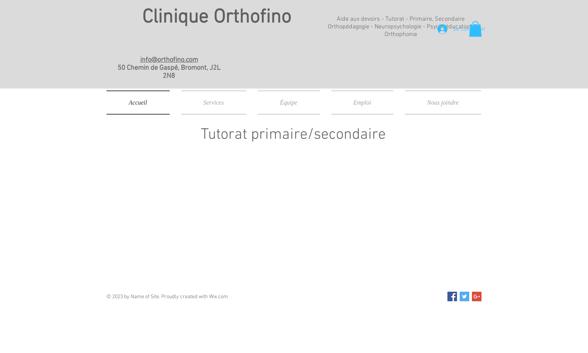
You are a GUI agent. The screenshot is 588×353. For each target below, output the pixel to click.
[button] (475, 29)
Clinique (177, 18)
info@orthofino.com (169, 60)
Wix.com (218, 297)
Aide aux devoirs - (361, 19)
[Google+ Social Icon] (477, 296)
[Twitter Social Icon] (464, 296)
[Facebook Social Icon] (452, 296)
